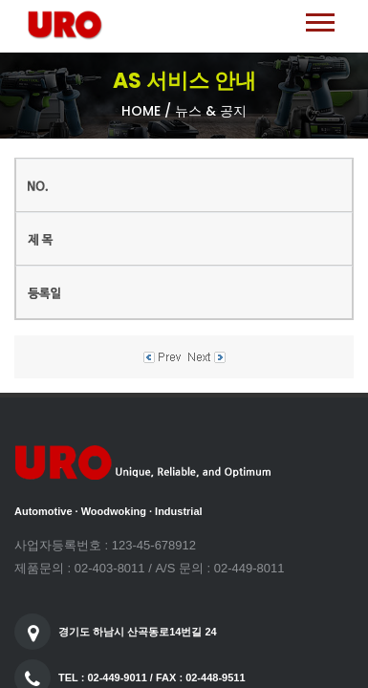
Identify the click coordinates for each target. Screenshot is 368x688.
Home (141, 110)
